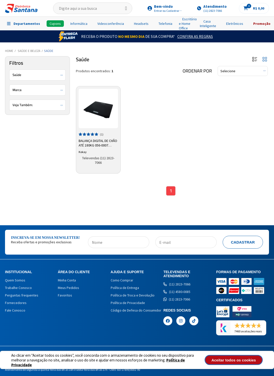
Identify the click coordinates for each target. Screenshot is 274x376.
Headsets (141, 23)
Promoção (261, 23)
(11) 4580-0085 (176, 292)
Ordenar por (197, 71)
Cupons (55, 23)
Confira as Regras (195, 36)
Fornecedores (16, 303)
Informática (78, 23)
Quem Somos (15, 280)
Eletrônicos (234, 23)
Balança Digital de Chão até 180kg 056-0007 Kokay (95, 142)
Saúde (48, 51)
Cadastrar (243, 243)
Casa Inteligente (208, 23)
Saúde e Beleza (29, 51)
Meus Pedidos (68, 288)
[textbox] (92, 8)
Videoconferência (110, 23)
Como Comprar (122, 280)
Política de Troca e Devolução (133, 295)
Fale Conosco (15, 311)
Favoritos (65, 295)
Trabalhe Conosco (18, 288)
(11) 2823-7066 (176, 284)
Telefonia (165, 23)
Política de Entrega (125, 288)
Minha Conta (67, 280)
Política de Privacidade (128, 303)
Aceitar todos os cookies (238, 360)
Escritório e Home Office (188, 23)
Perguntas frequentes (21, 295)
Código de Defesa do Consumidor (136, 311)
